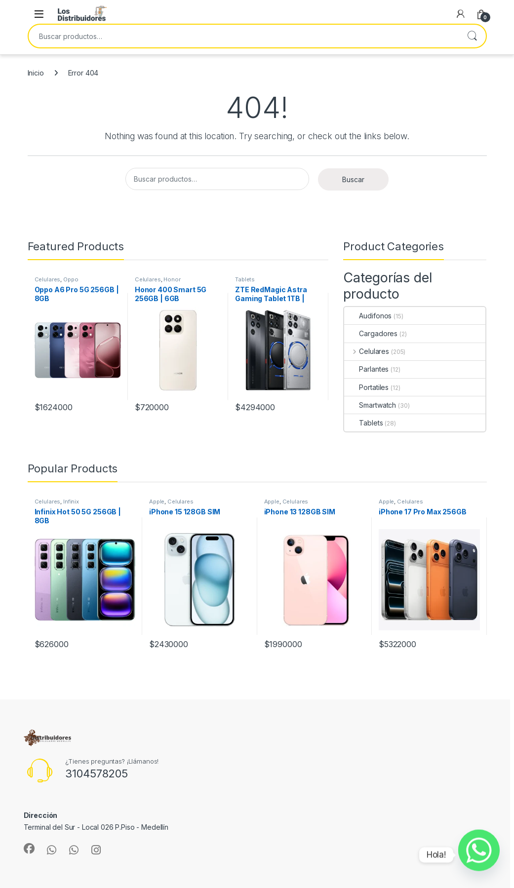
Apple (156, 501)
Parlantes (366, 369)
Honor (171, 279)
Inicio (36, 73)
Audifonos (368, 315)
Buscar (472, 36)
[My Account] (460, 14)
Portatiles (366, 387)
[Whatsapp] (479, 855)
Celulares (48, 279)
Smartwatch (370, 405)
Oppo (70, 279)
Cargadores (370, 333)
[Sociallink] (29, 848)
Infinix (71, 501)
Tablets (245, 279)
